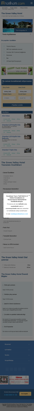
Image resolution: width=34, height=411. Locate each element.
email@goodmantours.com (19, 214)
